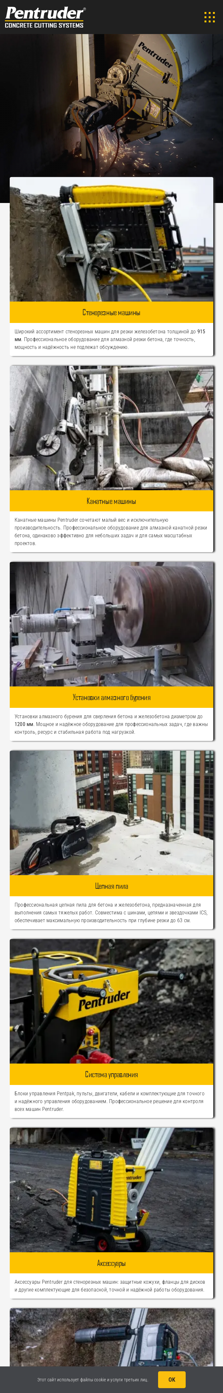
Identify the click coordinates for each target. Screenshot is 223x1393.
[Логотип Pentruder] (45, 9)
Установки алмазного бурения (112, 697)
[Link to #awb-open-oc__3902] (209, 17)
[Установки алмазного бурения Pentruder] (111, 564)
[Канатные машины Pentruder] (111, 368)
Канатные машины (111, 501)
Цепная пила (111, 885)
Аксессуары (111, 1263)
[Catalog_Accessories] (111, 1130)
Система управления (111, 1074)
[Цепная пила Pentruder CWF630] (111, 753)
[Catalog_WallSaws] (111, 179)
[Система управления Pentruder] (111, 941)
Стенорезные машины (111, 312)
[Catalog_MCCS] (111, 1311)
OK (172, 1379)
